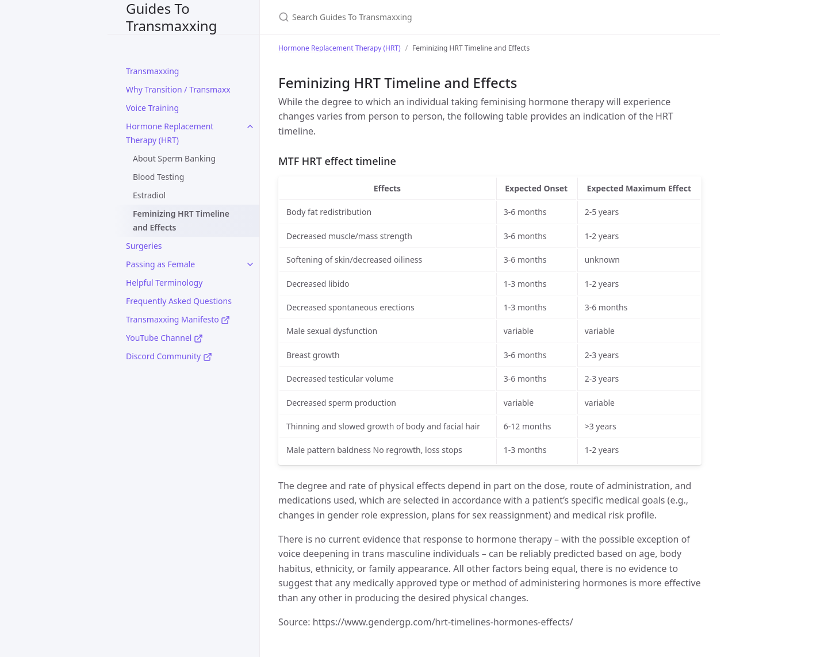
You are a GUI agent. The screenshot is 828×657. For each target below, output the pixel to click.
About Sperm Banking (174, 158)
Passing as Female (160, 264)
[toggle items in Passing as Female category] (250, 264)
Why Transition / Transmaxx (178, 89)
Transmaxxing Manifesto (178, 319)
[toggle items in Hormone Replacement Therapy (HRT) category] (250, 126)
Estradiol (149, 195)
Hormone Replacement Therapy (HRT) (169, 133)
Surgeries (144, 245)
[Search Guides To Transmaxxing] (414, 17)
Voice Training (152, 107)
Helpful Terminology (164, 282)
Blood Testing (158, 176)
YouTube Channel (164, 337)
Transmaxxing (152, 71)
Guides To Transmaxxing (171, 17)
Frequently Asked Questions (179, 300)
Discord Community (169, 356)
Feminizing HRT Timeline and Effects (181, 220)
